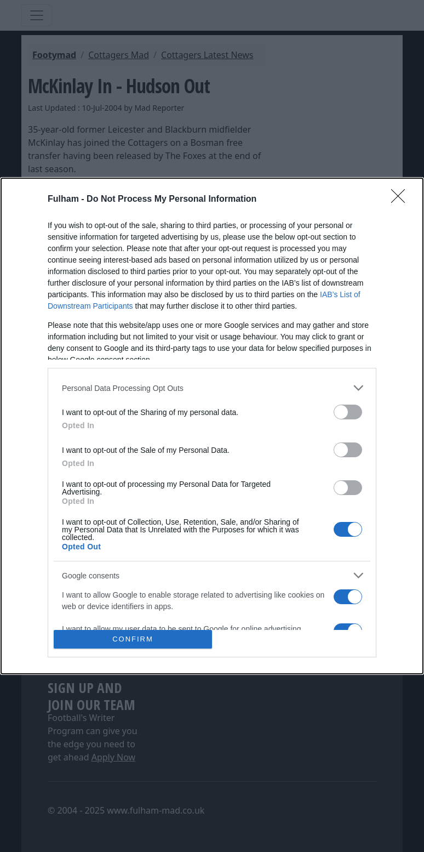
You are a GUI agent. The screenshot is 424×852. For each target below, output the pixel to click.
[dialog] (212, 425)
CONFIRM (132, 639)
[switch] (348, 412)
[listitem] (212, 388)
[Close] (401, 199)
